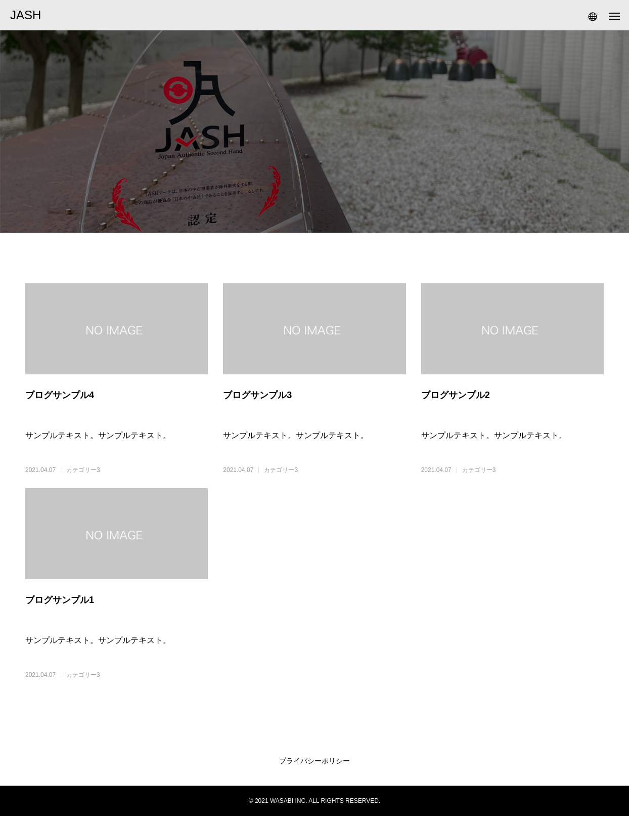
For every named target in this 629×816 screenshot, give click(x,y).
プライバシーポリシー (314, 761)
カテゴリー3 (83, 470)
